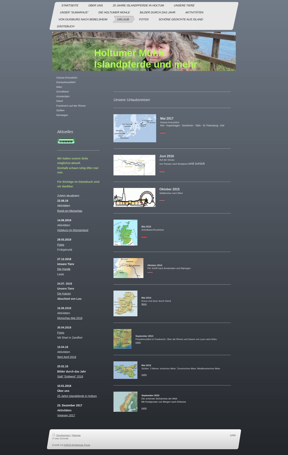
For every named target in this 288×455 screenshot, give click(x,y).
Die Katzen (64, 293)
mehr (138, 342)
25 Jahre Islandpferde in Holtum (77, 396)
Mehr (144, 304)
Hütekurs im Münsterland (72, 230)
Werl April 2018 (66, 357)
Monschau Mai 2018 (69, 318)
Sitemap (76, 435)
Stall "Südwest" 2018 (70, 376)
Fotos (60, 332)
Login (233, 434)
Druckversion (61, 435)
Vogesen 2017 (66, 415)
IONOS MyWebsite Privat (77, 445)
